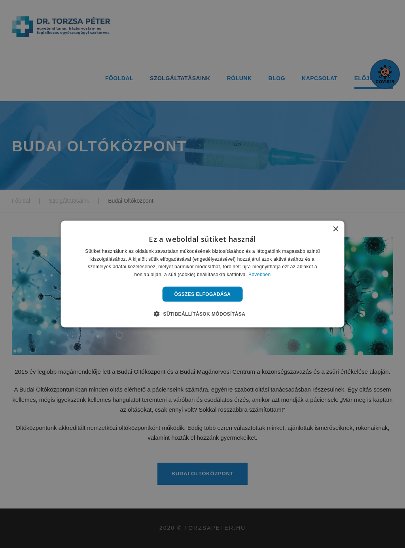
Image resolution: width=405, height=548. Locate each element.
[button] (202, 314)
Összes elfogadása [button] (202, 294)
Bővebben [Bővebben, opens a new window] (259, 274)
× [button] (335, 229)
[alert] (202, 274)
